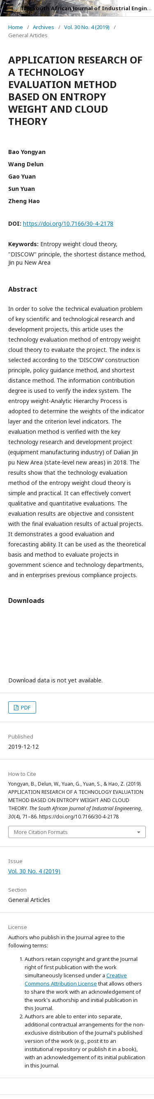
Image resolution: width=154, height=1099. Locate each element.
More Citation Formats (41, 832)
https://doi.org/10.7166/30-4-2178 (68, 223)
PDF (25, 707)
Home (15, 27)
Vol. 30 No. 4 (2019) (87, 27)
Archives (43, 27)
